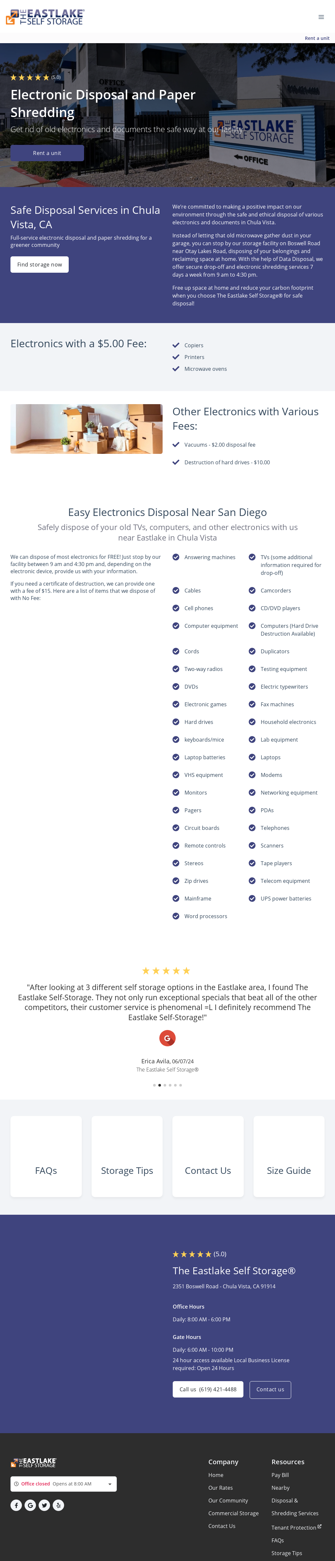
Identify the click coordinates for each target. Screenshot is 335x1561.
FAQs (278, 1548)
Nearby (281, 1495)
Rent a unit (317, 38)
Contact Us (222, 1533)
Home (215, 1482)
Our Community (228, 1508)
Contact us (272, 1397)
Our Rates (220, 1495)
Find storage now (39, 264)
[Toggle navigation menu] (324, 16)
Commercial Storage (233, 1520)
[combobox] (63, 1491)
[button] (154, 1085)
